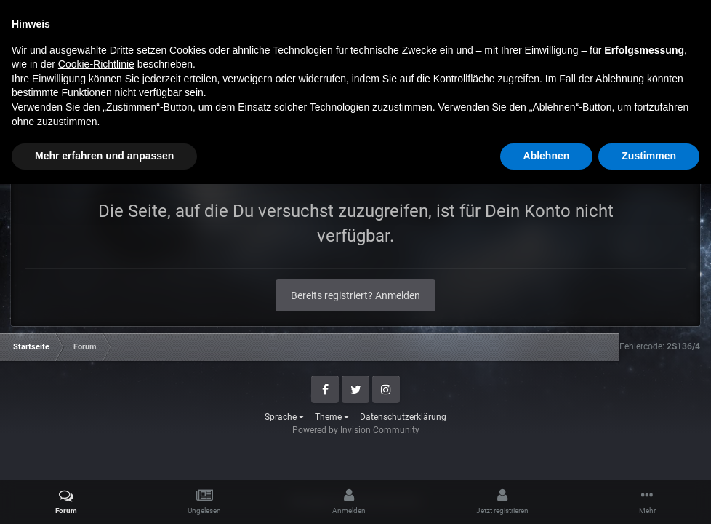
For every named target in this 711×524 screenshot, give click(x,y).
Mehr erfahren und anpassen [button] (104, 495)
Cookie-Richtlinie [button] (96, 404)
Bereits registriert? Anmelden (355, 295)
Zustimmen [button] (649, 495)
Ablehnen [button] (546, 495)
